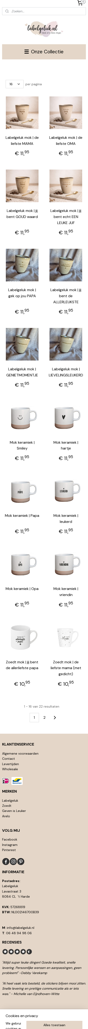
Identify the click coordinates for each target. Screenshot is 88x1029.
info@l (12, 928)
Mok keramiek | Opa (22, 588)
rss (53, 1012)
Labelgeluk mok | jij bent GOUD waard (22, 213)
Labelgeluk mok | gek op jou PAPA (22, 292)
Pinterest (9, 850)
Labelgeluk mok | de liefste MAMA (22, 140)
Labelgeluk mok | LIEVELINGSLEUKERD (66, 372)
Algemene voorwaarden (20, 753)
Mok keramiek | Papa (22, 515)
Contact (8, 758)
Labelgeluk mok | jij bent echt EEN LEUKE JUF (65, 216)
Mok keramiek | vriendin (65, 591)
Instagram (10, 845)
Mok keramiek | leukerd (65, 518)
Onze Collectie (44, 51)
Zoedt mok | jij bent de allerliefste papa (22, 665)
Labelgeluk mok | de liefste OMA (65, 140)
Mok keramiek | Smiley (22, 445)
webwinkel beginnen (69, 1012)
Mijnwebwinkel (51, 1020)
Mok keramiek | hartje (65, 445)
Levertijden (10, 764)
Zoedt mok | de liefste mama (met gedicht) (66, 668)
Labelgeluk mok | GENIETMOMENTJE (22, 372)
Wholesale (10, 769)
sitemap (44, 1012)
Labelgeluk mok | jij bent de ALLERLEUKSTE (65, 295)
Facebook (9, 839)
